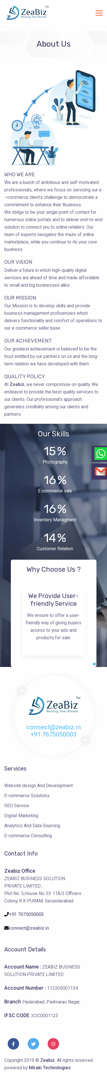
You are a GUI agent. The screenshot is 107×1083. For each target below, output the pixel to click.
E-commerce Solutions (27, 795)
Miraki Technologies (50, 1067)
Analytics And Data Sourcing (32, 825)
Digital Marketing (21, 815)
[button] (94, 664)
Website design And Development (38, 785)
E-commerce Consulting (28, 835)
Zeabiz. (48, 1060)
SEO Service (16, 805)
